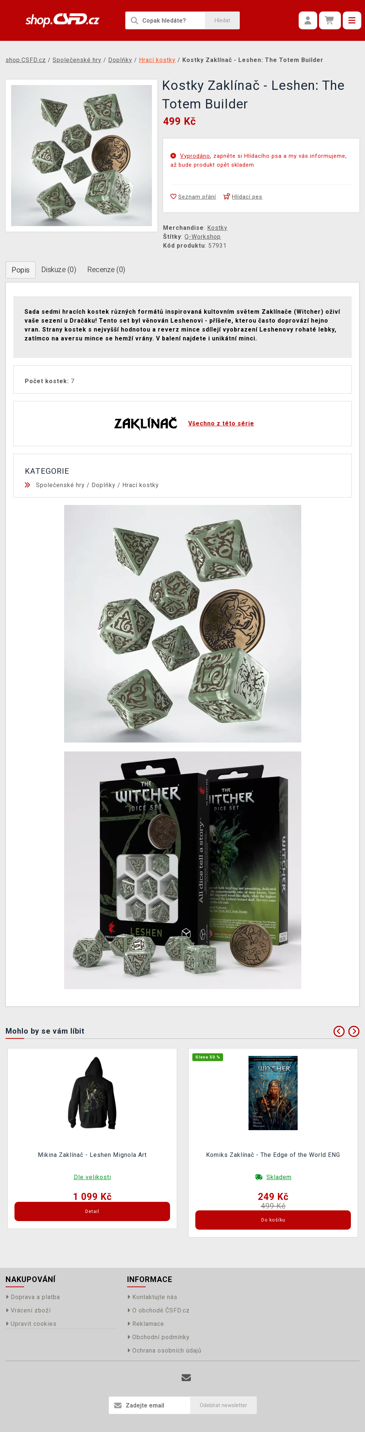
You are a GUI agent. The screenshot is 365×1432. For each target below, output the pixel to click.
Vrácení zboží (28, 1310)
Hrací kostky (140, 485)
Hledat (222, 20)
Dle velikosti (92, 1177)
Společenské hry (60, 485)
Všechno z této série (221, 423)
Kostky (217, 227)
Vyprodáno (195, 156)
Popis (20, 269)
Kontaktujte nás (152, 1297)
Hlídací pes (242, 196)
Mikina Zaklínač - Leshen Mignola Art (92, 1154)
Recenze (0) (106, 269)
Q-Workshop (203, 236)
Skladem (279, 1177)
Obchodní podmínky (158, 1337)
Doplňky (104, 485)
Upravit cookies (31, 1323)
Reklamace (145, 1323)
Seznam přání (193, 196)
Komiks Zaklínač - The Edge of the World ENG (273, 1154)
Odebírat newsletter (223, 1405)
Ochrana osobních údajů (164, 1350)
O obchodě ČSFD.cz (158, 1310)
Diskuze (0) (58, 269)
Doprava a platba (33, 1297)
